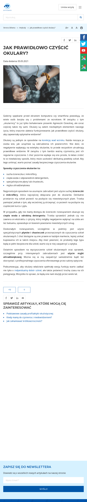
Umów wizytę (67, 7)
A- (77, 27)
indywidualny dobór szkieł (27, 270)
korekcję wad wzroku (53, 140)
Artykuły (22, 27)
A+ (66, 27)
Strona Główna (9, 27)
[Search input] (40, 17)
